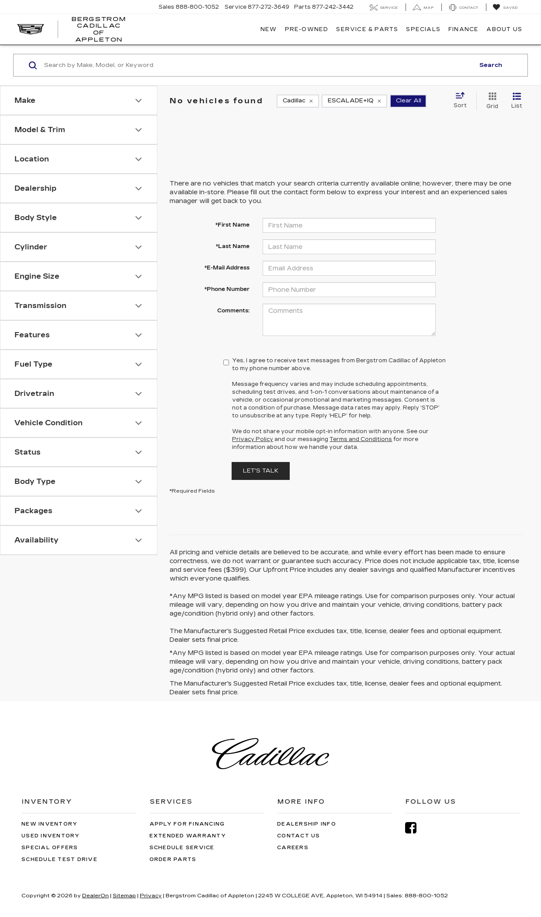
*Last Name (233, 246)
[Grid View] (490, 101)
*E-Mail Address (227, 268)
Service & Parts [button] (367, 29)
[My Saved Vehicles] (505, 7)
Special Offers (49, 847)
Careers (293, 847)
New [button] (268, 29)
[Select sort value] (462, 100)
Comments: (233, 311)
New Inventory (49, 824)
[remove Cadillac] (298, 101)
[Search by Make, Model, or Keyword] (258, 65)
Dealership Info (306, 824)
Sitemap (124, 895)
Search (490, 65)
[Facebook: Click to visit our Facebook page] (415, 827)
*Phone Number (227, 289)
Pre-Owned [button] (307, 29)
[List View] (517, 101)
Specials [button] (423, 29)
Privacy (151, 895)
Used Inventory (50, 836)
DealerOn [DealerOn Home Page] (95, 895)
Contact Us (298, 836)
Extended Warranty (187, 836)
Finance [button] (463, 29)
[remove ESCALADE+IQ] (354, 101)
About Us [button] (504, 29)
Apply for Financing (187, 824)
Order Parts (173, 859)
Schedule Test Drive (59, 859)
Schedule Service (182, 847)
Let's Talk (260, 470)
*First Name (232, 225)
